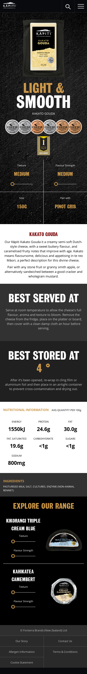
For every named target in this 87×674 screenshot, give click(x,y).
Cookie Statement (22, 662)
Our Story (22, 641)
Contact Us (65, 641)
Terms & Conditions (65, 652)
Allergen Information (22, 652)
